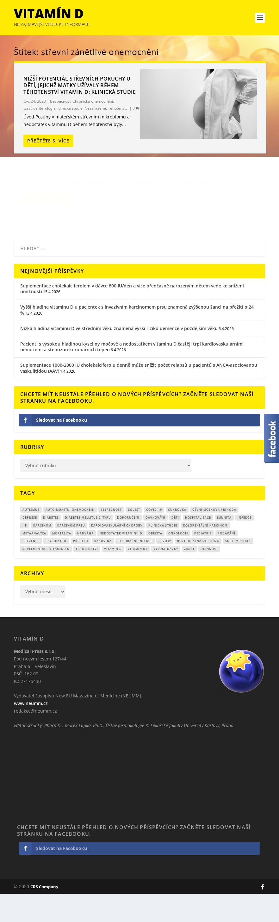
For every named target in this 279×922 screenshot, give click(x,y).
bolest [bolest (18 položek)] (134, 538)
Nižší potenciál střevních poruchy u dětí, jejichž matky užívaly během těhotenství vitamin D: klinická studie (79, 85)
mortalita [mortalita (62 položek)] (61, 561)
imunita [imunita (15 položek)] (224, 546)
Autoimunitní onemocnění (69, 184)
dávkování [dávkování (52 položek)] (155, 546)
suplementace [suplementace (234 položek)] (238, 569)
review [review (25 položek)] (164, 569)
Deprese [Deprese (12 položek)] (29, 546)
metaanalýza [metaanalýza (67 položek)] (34, 561)
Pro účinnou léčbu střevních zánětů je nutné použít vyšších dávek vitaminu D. (69, 171)
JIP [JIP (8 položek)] (24, 553)
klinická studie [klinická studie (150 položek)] (162, 553)
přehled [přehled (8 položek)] (80, 569)
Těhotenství (118, 108)
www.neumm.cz (31, 731)
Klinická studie (70, 108)
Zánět (49, 197)
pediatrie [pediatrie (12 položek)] (203, 561)
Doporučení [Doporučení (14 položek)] (128, 546)
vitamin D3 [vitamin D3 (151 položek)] (137, 577)
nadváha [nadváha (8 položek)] (85, 561)
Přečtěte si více (48, 141)
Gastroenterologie (39, 108)
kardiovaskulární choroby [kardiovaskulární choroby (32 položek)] (116, 553)
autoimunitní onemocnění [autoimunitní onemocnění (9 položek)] (70, 538)
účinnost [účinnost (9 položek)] (209, 577)
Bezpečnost (60, 101)
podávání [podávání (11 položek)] (226, 561)
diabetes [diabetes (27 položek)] (51, 546)
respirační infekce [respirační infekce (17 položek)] (135, 569)
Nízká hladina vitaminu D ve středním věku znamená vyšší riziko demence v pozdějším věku (119, 356)
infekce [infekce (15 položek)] (244, 546)
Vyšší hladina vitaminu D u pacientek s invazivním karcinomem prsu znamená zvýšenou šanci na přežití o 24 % (137, 338)
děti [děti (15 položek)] (175, 546)
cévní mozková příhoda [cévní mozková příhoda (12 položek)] (214, 538)
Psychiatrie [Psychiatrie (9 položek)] (56, 569)
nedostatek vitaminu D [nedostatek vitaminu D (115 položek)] (121, 561)
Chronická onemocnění (92, 101)
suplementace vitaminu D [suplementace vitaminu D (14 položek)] (46, 577)
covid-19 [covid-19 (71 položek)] (154, 538)
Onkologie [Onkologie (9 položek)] (178, 561)
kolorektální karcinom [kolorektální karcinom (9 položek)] (205, 553)
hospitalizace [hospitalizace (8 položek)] (198, 546)
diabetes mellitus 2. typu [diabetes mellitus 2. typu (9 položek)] (88, 546)
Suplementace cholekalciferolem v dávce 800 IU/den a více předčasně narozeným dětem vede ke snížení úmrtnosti (132, 316)
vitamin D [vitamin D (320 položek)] (113, 577)
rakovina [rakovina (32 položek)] (103, 569)
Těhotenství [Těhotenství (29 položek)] (87, 577)
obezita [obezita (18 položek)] (155, 561)
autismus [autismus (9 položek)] (31, 538)
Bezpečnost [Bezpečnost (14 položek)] (111, 538)
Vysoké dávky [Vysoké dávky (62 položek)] (165, 577)
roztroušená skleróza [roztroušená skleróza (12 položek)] (198, 569)
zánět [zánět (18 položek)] (189, 577)
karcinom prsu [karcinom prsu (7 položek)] (71, 553)
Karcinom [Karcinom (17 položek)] (42, 553)
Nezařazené (95, 108)
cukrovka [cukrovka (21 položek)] (177, 538)
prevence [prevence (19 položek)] (31, 569)
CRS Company (44, 915)
